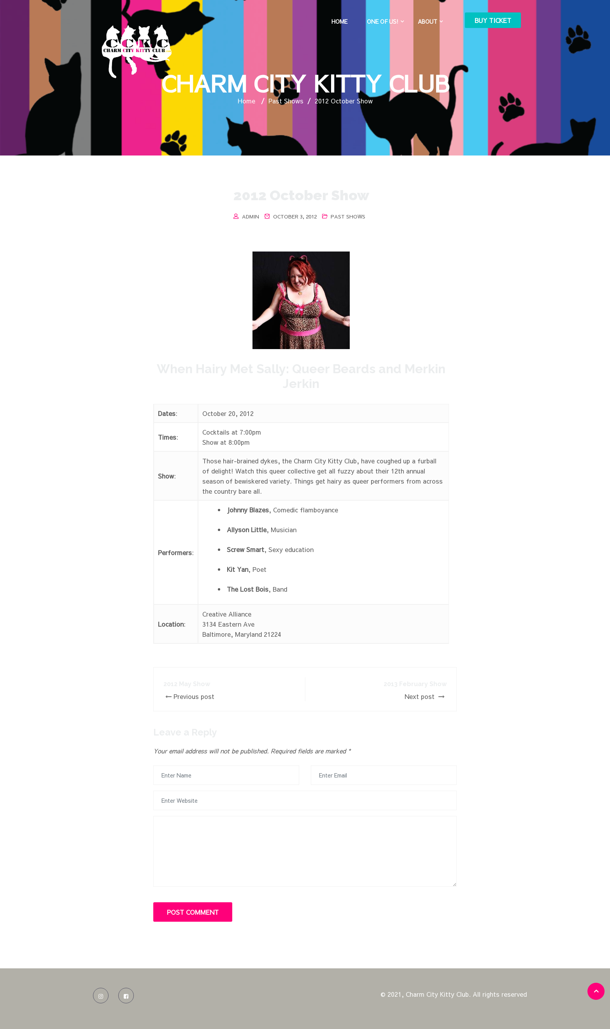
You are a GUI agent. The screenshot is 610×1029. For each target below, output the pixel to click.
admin (250, 216)
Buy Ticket (493, 20)
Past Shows (348, 216)
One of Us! (382, 21)
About (427, 21)
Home (339, 21)
